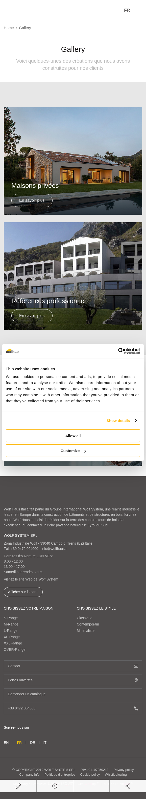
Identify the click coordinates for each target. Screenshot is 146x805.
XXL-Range (13, 643)
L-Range (10, 631)
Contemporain (88, 624)
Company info (29, 774)
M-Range (11, 624)
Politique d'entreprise (60, 774)
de (32, 743)
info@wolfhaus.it (54, 549)
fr (127, 10)
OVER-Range (15, 649)
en (6, 743)
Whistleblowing (116, 774)
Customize (73, 451)
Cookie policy (90, 774)
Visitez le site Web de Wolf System (31, 579)
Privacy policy (124, 770)
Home (9, 28)
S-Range (11, 618)
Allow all (73, 436)
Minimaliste (85, 631)
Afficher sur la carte (23, 592)
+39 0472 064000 (24, 549)
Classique (84, 618)
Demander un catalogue (73, 694)
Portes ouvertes (73, 680)
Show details (118, 420)
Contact (73, 666)
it (44, 743)
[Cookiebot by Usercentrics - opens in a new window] (118, 351)
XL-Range (12, 637)
